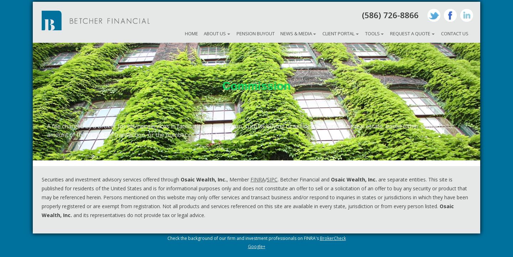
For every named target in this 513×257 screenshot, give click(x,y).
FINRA (257, 179)
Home (191, 33)
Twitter (434, 15)
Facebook (450, 15)
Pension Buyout (256, 33)
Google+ (256, 246)
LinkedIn (466, 15)
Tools (372, 33)
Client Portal (338, 33)
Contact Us (454, 33)
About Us (215, 33)
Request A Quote (410, 33)
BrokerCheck (333, 238)
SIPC (272, 179)
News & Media (296, 33)
